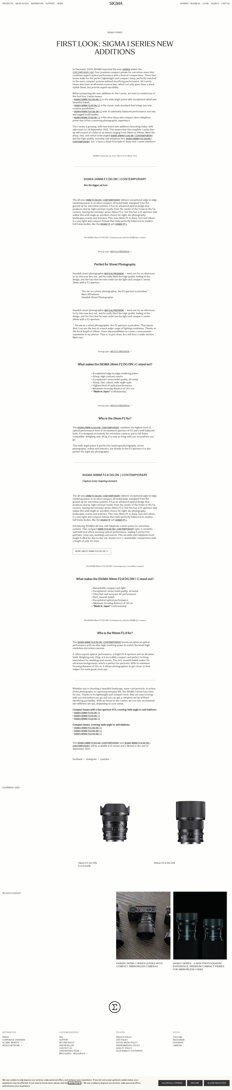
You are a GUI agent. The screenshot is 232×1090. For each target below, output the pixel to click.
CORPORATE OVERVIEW (13, 1040)
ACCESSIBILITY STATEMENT (129, 1051)
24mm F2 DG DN (87, 863)
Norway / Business (190, 3)
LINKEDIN (177, 1045)
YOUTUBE (177, 1037)
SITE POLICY (122, 1040)
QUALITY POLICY (124, 1048)
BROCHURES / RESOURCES (72, 1053)
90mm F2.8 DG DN (164, 863)
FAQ (61, 1037)
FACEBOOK (178, 1042)
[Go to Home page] (116, 3)
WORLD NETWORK (11, 1045)
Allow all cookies (172, 1083)
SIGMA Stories (114, 32)
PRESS (5, 1037)
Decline (195, 1083)
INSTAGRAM (178, 1040)
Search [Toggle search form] (215, 3)
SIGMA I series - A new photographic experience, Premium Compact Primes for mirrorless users (198, 966)
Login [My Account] (206, 3)
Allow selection (216, 1083)
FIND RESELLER (66, 1045)
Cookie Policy (74, 1083)
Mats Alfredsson (119, 251)
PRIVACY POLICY (124, 1037)
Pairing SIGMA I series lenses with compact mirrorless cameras (139, 965)
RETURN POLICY (67, 1042)
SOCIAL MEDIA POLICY (127, 1042)
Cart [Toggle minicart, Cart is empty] (225, 3)
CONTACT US (65, 1048)
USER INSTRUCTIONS (69, 1051)
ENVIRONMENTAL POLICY (128, 1045)
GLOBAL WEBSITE (11, 1042)
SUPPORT (64, 1040)
